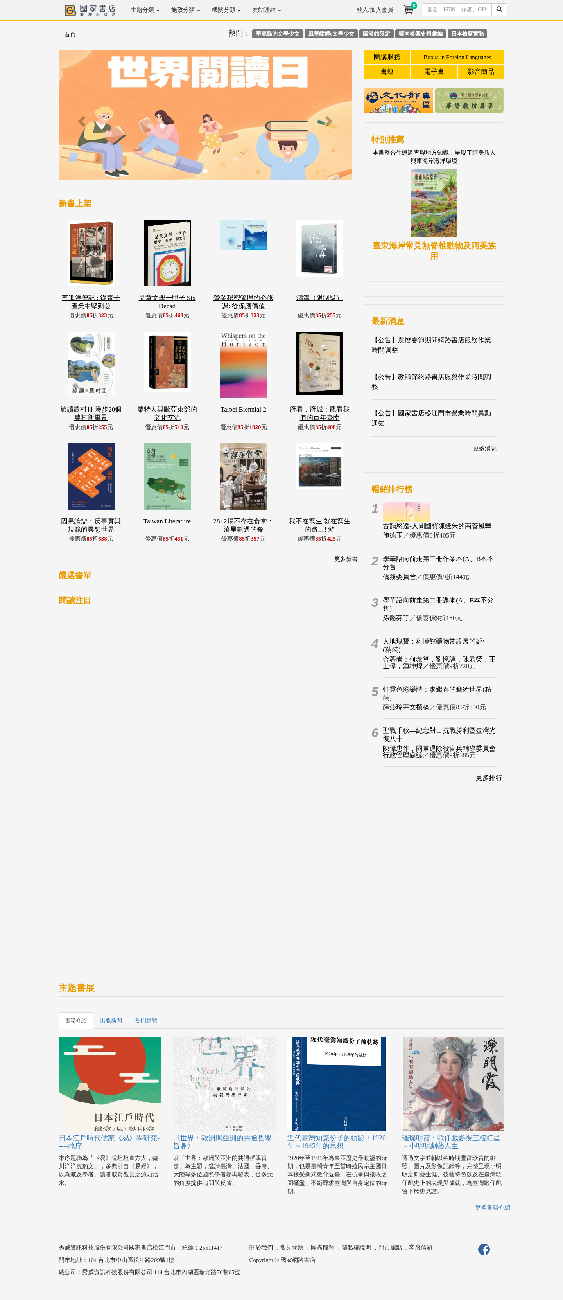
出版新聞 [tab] (111, 1020)
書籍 (387, 72)
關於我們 (261, 1247)
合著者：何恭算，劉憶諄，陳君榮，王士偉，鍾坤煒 (439, 663)
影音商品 (481, 72)
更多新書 (346, 559)
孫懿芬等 (396, 618)
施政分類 (185, 10)
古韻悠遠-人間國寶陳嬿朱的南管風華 (437, 526)
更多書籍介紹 (492, 1208)
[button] (81, 118)
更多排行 (489, 778)
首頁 (70, 35)
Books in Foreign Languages (457, 57)
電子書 (434, 72)
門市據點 (390, 1247)
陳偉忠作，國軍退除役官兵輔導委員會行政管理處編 (439, 752)
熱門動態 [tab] (146, 1020)
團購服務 (387, 57)
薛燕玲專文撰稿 (406, 707)
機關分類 (226, 10)
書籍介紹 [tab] (76, 1020)
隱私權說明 (356, 1247)
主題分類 (145, 10)
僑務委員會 (399, 577)
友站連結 (266, 10)
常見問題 (291, 1247)
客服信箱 (420, 1247)
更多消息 (485, 448)
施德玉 (393, 535)
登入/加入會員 (375, 10)
